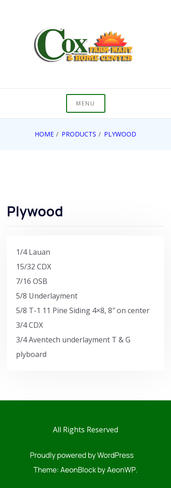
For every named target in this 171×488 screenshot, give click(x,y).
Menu (85, 103)
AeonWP (121, 470)
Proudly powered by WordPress (82, 455)
